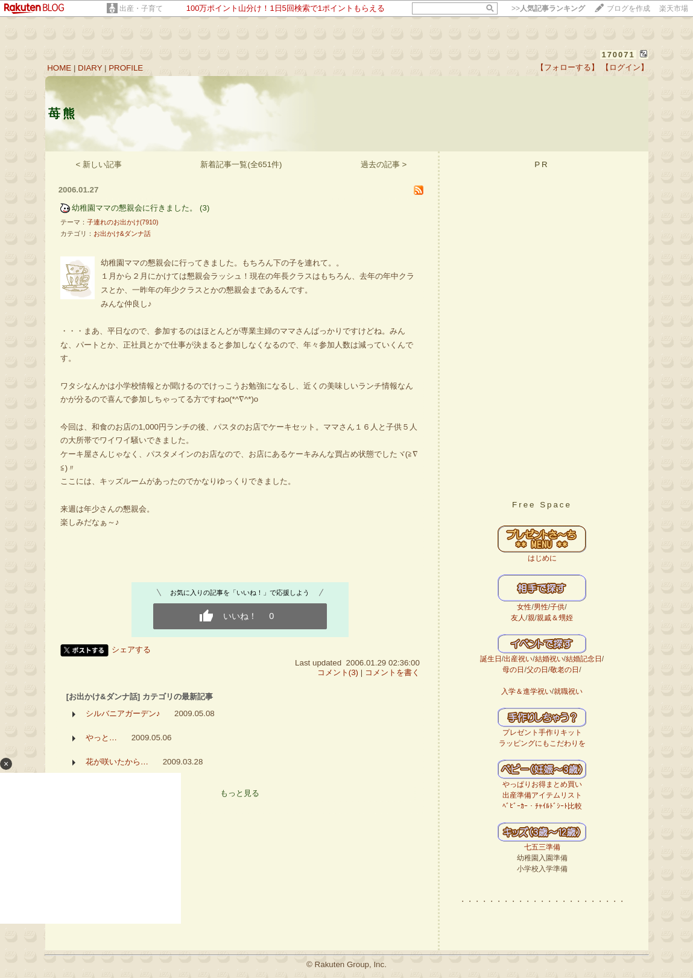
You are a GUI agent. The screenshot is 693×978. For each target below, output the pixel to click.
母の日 (513, 669)
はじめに (542, 558)
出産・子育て (141, 8)
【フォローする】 (567, 67)
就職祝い (568, 691)
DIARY (90, 67)
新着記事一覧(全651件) (241, 164)
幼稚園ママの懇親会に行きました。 (134, 207)
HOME (59, 67)
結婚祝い (549, 659)
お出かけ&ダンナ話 (122, 233)
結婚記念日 (584, 659)
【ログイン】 (624, 67)
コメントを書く (392, 672)
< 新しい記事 (99, 164)
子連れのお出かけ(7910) (123, 222)
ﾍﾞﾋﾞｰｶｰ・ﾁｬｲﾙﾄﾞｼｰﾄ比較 (542, 806)
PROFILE (126, 67)
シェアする (131, 649)
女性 (524, 607)
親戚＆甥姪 (555, 618)
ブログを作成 (628, 8)
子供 (557, 607)
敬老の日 (564, 669)
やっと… (101, 737)
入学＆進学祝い (526, 691)
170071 (617, 54)
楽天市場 (673, 8)
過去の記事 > (384, 164)
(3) (204, 207)
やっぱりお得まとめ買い (542, 784)
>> (548, 8)
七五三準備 (542, 847)
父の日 (537, 669)
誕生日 (491, 659)
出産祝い (518, 659)
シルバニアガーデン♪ (123, 713)
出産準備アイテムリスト (542, 795)
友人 (518, 618)
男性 (541, 607)
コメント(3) (337, 672)
